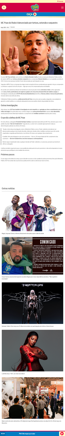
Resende (61, 1)
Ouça (29, 14)
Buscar (4, 7)
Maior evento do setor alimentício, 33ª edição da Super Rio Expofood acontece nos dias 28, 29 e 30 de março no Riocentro (31, 422)
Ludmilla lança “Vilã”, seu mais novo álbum (13, 373)
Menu (62, 7)
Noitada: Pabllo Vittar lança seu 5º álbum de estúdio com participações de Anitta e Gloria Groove (28, 326)
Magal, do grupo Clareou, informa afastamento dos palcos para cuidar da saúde (23, 233)
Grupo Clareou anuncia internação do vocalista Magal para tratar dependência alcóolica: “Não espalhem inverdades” (29, 278)
